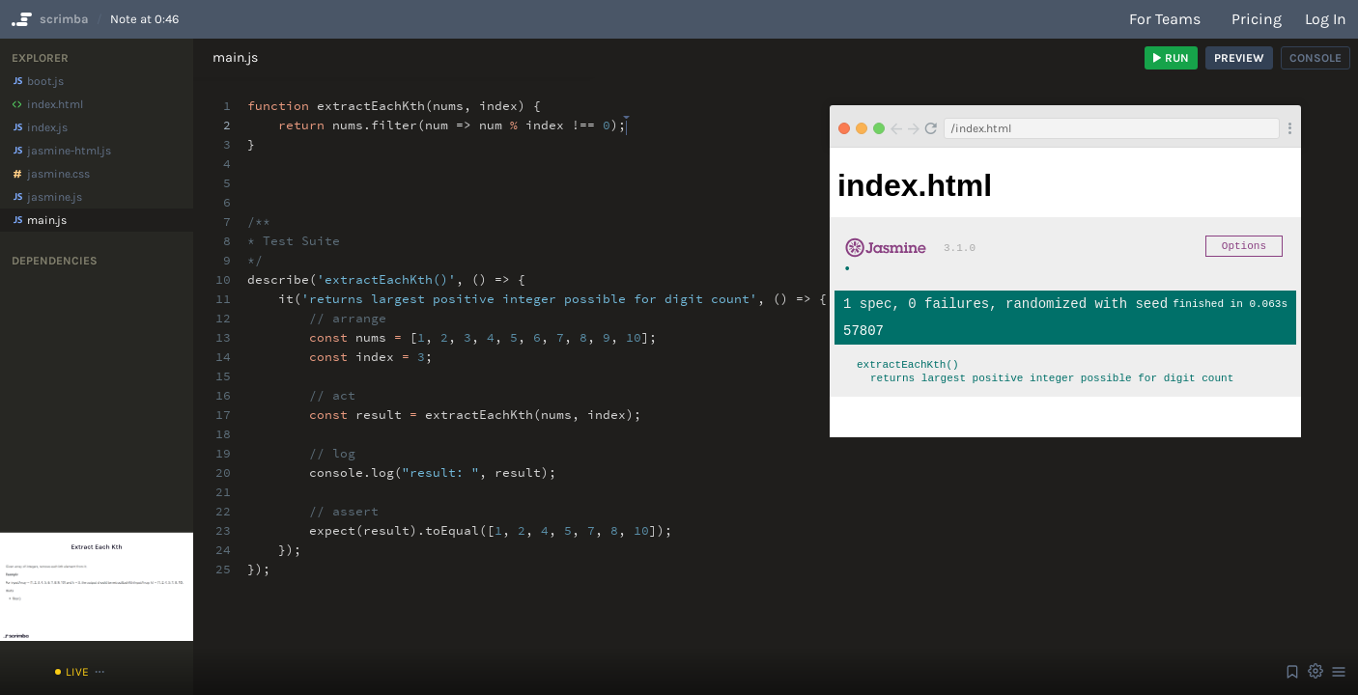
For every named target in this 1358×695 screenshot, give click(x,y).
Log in (1325, 19)
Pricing (1256, 19)
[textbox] (626, 116)
